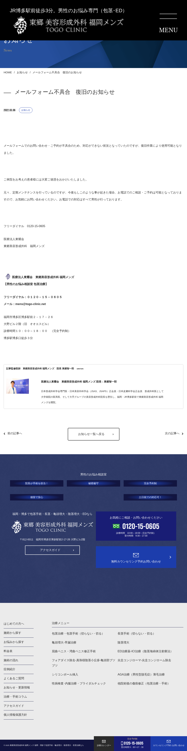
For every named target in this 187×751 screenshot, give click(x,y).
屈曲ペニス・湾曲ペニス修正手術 (74, 651)
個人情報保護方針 (15, 714)
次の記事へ (172, 433)
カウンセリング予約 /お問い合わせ (168, 743)
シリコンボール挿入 (65, 674)
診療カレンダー (104, 743)
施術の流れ (11, 660)
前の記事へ (14, 433)
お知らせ (25, 110)
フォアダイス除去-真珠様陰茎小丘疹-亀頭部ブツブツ (83, 663)
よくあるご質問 (14, 678)
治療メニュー (60, 623)
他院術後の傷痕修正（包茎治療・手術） (144, 683)
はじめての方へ (14, 623)
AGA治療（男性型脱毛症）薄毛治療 (141, 674)
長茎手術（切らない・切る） (137, 633)
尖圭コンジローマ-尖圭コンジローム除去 (144, 660)
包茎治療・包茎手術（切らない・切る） (78, 633)
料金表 (8, 651)
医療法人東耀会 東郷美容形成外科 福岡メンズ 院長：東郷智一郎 (79, 381)
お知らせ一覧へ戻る (91, 434)
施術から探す (12, 632)
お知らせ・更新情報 (17, 687)
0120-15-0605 (140, 526)
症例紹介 (9, 669)
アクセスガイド (50, 550)
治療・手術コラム (15, 696)
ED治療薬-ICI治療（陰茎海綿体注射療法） (145, 651)
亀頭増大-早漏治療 (64, 642)
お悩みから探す (14, 641)
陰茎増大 (123, 642)
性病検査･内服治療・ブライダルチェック (79, 683)
